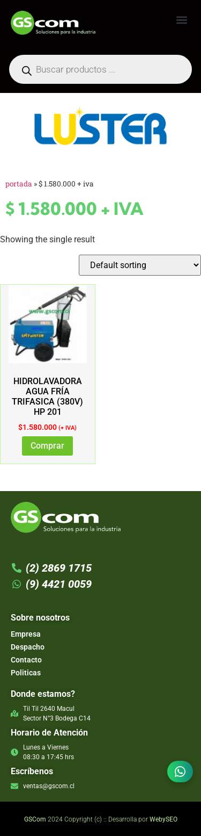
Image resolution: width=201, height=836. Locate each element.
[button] (181, 19)
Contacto (26, 659)
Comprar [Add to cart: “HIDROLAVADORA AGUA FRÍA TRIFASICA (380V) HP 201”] (47, 446)
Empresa (26, 634)
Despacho (27, 647)
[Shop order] (140, 265)
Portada (18, 184)
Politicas (26, 672)
